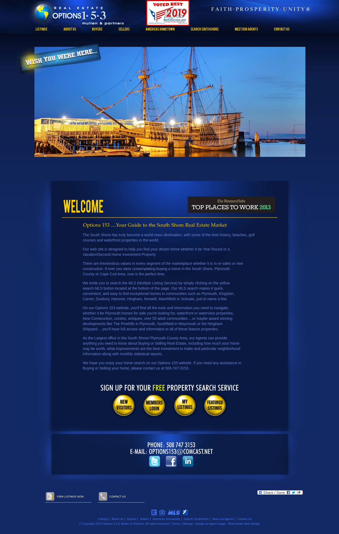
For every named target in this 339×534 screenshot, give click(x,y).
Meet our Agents (223, 519)
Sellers (144, 519)
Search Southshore (196, 519)
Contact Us (244, 519)
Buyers (131, 519)
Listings (103, 519)
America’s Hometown (166, 519)
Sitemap (187, 523)
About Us (117, 519)
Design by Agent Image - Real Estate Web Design (227, 523)
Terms (176, 523)
